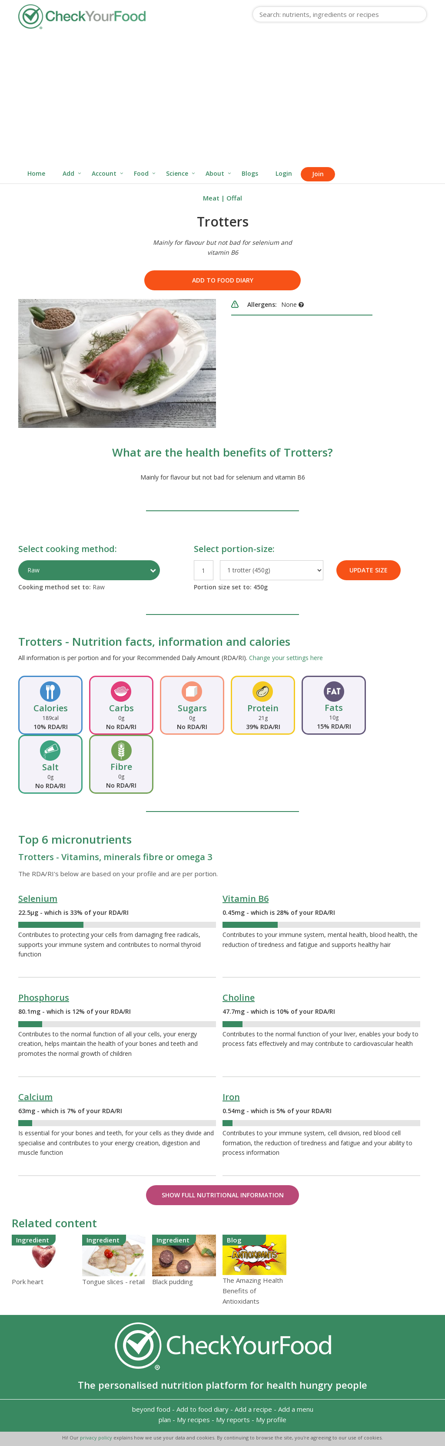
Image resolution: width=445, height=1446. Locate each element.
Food (141, 173)
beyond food (151, 1409)
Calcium (35, 1097)
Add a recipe (253, 1409)
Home (36, 173)
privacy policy (96, 1437)
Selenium (37, 898)
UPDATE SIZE (368, 570)
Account (104, 173)
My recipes (193, 1419)
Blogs (250, 173)
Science (177, 173)
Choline (238, 997)
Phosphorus (43, 997)
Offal (234, 198)
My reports (233, 1419)
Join (318, 174)
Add (68, 173)
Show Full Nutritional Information (223, 1195)
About (215, 173)
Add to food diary (222, 280)
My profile (271, 1419)
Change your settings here (286, 658)
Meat (211, 198)
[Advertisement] (222, 99)
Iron (231, 1097)
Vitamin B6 (245, 898)
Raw (33, 570)
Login (284, 173)
